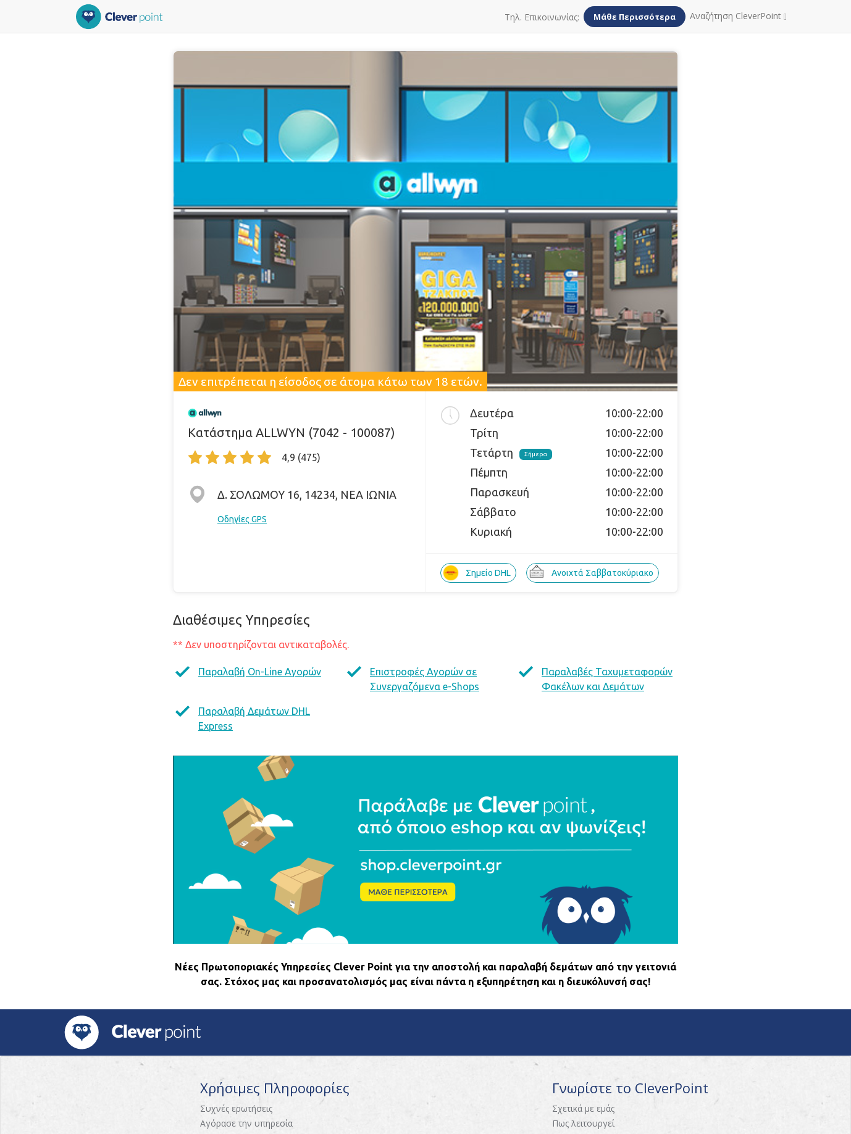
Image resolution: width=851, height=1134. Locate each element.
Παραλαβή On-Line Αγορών (259, 671)
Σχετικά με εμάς (583, 1108)
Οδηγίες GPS (242, 519)
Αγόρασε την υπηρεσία (246, 1123)
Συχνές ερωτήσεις (236, 1108)
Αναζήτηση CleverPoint (738, 16)
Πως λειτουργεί (583, 1123)
